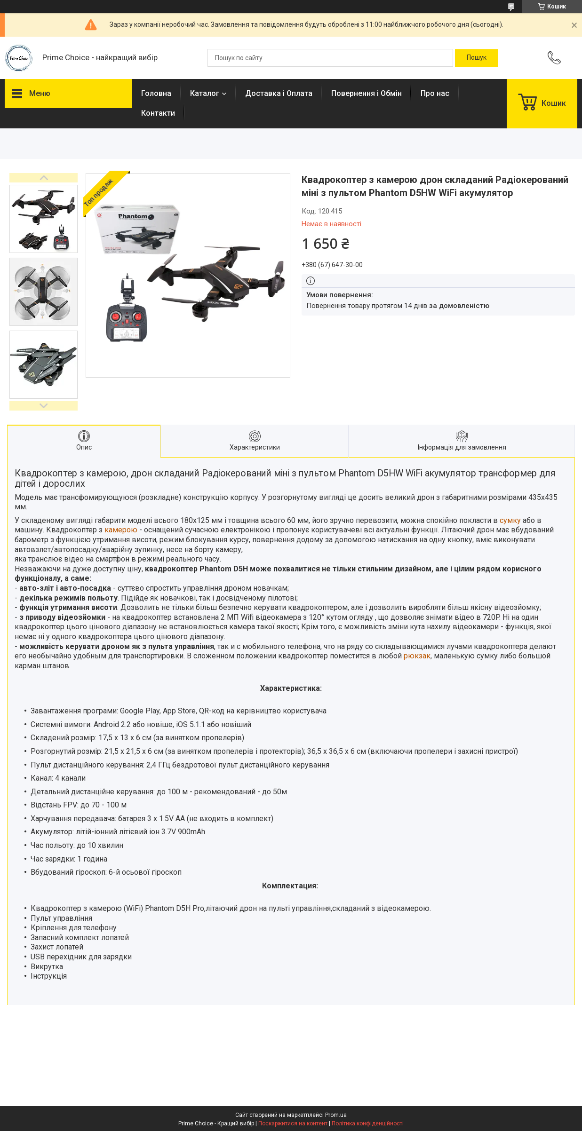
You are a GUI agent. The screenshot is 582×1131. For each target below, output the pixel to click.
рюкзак (417, 655)
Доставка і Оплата (278, 93)
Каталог (204, 93)
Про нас (435, 93)
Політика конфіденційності (368, 1123)
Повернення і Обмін (366, 93)
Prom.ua (336, 1115)
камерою (120, 529)
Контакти (158, 113)
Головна (156, 93)
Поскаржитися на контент (292, 1123)
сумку (510, 520)
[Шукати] (476, 58)
